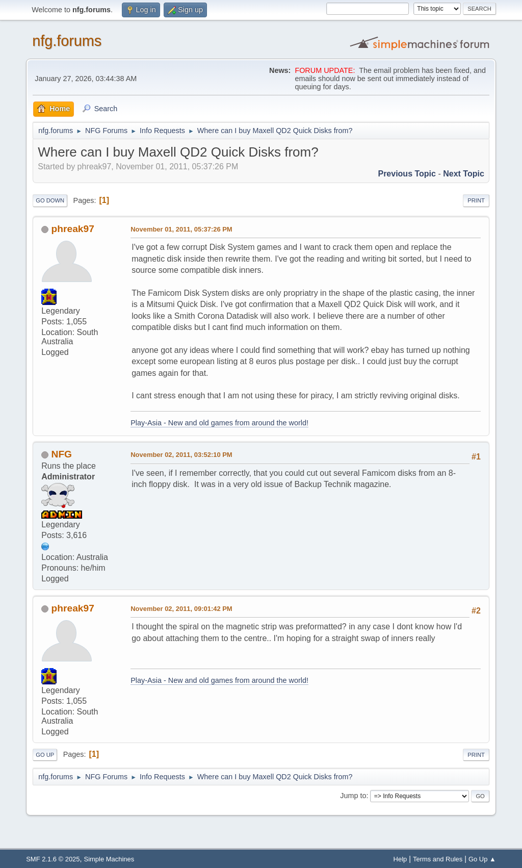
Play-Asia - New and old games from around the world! (219, 423)
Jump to (353, 796)
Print (476, 200)
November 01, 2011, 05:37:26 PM (181, 229)
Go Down (50, 200)
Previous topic (407, 173)
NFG (61, 454)
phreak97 (72, 228)
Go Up (45, 755)
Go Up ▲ (482, 859)
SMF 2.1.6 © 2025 (53, 859)
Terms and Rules (437, 859)
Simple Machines (109, 859)
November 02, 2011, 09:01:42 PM (181, 608)
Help (400, 859)
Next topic (463, 173)
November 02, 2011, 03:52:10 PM (181, 454)
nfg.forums (66, 41)
